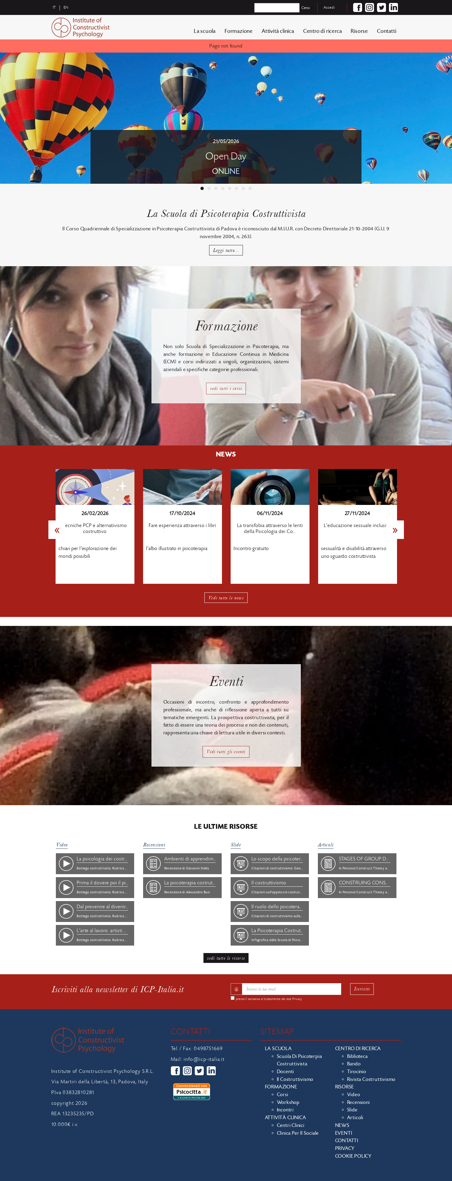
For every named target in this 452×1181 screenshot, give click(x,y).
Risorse (359, 31)
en (66, 7)
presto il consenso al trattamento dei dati (269, 999)
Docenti (285, 1072)
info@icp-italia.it (204, 1059)
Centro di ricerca (322, 31)
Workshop (288, 1102)
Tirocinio (356, 1072)
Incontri (285, 1110)
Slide (236, 845)
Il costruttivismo (295, 1079)
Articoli (325, 845)
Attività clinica (278, 31)
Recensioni (154, 845)
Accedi (329, 7)
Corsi (282, 1095)
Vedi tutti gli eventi (225, 751)
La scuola (205, 31)
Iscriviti (362, 989)
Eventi (343, 1133)
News (342, 1125)
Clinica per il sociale (298, 1133)
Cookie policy (353, 1156)
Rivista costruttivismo (371, 1079)
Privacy (297, 999)
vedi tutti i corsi (226, 388)
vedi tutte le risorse (226, 958)
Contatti (386, 31)
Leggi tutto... (226, 250)
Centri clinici (290, 1125)
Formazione (239, 31)
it (54, 7)
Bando (354, 1064)
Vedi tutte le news (226, 598)
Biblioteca (357, 1056)
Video (62, 845)
